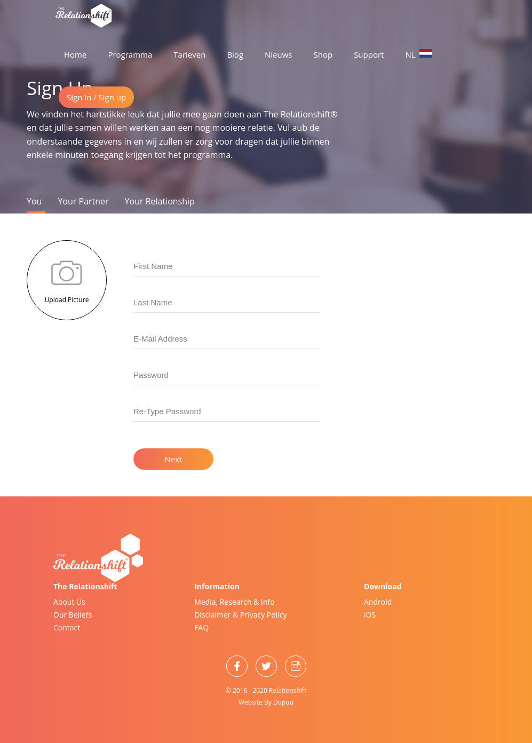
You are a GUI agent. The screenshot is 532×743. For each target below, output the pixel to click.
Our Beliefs (72, 615)
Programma (130, 54)
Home (75, 54)
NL (418, 54)
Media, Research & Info (234, 602)
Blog (235, 54)
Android (378, 602)
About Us (69, 602)
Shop (323, 54)
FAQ (201, 627)
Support (369, 54)
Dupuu (283, 702)
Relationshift (287, 690)
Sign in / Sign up (96, 97)
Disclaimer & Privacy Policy (240, 615)
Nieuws (278, 54)
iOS (370, 615)
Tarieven (189, 54)
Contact (66, 627)
